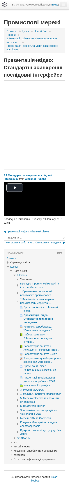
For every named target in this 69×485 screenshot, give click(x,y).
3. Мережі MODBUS (32, 389)
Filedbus (22, 275)
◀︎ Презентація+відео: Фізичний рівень (26, 231)
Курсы (14, 266)
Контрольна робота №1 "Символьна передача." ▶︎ (35, 242)
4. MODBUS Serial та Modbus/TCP (40, 393)
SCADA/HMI (24, 438)
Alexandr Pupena (35, 178)
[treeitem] (34, 258)
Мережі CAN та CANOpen (35, 418)
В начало (11, 258)
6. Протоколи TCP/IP (32, 406)
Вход (55, 4)
